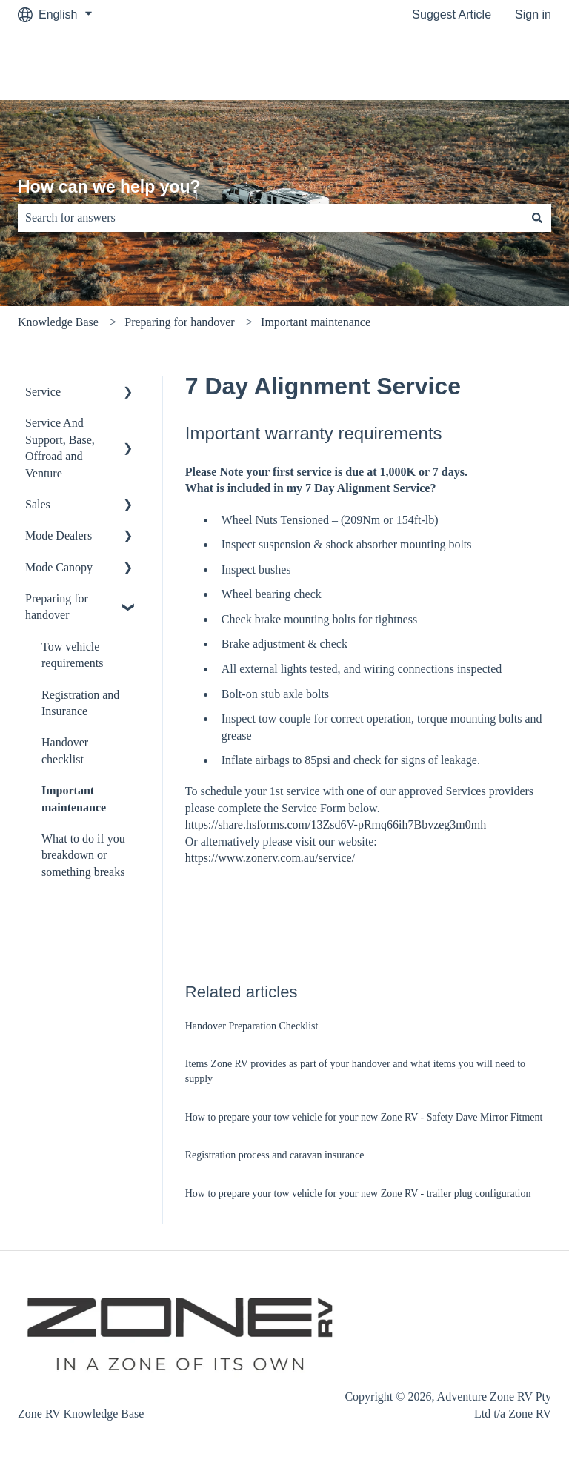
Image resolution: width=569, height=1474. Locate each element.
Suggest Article (451, 14)
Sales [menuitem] (37, 504)
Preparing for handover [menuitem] (56, 606)
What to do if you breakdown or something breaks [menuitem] (83, 855)
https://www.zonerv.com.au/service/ (270, 857)
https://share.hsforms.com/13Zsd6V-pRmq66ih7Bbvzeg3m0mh (336, 824)
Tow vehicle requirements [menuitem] (72, 654)
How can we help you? (109, 186)
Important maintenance (315, 322)
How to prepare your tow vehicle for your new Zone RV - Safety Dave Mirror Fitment (364, 1117)
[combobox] (270, 218)
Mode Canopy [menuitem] (59, 567)
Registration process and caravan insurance (275, 1155)
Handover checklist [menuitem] (64, 750)
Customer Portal (493, 64)
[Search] (537, 218)
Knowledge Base (58, 322)
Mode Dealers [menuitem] (58, 535)
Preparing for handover (179, 322)
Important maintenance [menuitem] (73, 798)
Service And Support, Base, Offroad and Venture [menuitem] (60, 447)
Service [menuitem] (43, 391)
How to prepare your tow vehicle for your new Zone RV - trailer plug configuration (358, 1193)
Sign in (533, 14)
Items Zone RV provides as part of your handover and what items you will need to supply (355, 1071)
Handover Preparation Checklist (252, 1026)
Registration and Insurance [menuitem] (80, 702)
